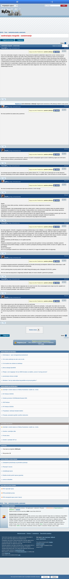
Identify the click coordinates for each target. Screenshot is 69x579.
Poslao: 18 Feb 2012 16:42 (14, 165)
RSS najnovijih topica (8, 510)
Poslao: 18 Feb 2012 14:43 (14, 48)
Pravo (5, 32)
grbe (6, 106)
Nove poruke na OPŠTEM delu (9, 407)
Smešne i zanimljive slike (9, 452)
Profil (4, 99)
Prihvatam (45, 577)
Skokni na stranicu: (57, 45)
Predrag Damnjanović (22, 573)
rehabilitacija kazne (8, 492)
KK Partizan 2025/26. (8, 415)
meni (17, 2)
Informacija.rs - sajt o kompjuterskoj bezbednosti (15, 376)
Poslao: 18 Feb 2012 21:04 (15, 181)
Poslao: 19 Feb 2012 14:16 (14, 223)
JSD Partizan (6, 423)
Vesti (43, 558)
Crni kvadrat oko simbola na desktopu (12, 384)
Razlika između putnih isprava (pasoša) (13, 496)
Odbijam (54, 577)
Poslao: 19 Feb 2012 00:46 (15, 196)
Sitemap (29, 554)
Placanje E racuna (7, 488)
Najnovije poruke (21, 554)
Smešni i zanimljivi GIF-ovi (9, 461)
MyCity (1, 32)
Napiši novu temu (8, 40)
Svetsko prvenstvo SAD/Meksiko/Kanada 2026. (15, 419)
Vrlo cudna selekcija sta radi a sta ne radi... (14, 380)
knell (6, 150)
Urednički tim (36, 554)
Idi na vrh (67, 337)
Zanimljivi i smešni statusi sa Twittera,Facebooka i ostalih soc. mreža (20, 411)
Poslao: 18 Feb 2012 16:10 (15, 150)
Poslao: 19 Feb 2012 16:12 (15, 297)
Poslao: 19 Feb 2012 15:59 (14, 279)
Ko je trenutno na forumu (8, 527)
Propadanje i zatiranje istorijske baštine (13, 432)
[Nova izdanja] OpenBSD (9, 389)
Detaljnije (18, 531)
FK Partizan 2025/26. (8, 428)
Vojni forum (47, 558)
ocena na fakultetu (7, 501)
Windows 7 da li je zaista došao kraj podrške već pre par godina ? (20, 401)
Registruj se (18, 103)
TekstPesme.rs (43, 560)
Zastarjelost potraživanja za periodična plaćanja (15, 484)
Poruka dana (6, 457)
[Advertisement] (34, 24)
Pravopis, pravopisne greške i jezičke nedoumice (15, 436)
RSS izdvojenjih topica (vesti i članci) (12, 518)
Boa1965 (4, 48)
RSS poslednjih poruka (9, 514)
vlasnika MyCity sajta (19, 571)
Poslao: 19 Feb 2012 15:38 (15, 257)
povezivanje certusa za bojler (10, 397)
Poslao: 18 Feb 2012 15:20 (15, 106)
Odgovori (20, 40)
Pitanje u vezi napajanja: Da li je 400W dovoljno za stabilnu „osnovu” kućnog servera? (25, 393)
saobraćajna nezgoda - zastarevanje (16, 32)
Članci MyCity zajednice (45, 554)
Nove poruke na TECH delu (8, 373)
